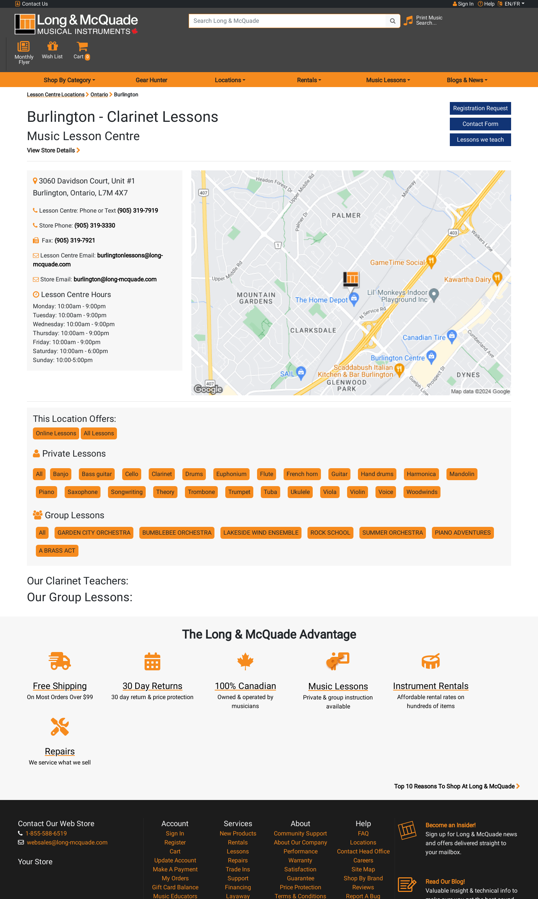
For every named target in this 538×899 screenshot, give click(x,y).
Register (175, 759)
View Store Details (53, 123)
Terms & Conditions (300, 813)
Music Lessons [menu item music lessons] (386, 53)
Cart (175, 768)
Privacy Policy (300, 822)
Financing (238, 804)
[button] (519, 27)
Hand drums (377, 447)
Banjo (60, 447)
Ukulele (300, 465)
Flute (266, 447)
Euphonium (231, 447)
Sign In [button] (462, 4)
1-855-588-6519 (42, 750)
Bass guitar (97, 447)
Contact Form (480, 97)
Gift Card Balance (175, 804)
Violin (357, 465)
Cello (131, 447)
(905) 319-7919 (137, 184)
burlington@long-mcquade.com (115, 252)
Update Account (175, 777)
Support (238, 795)
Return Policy (300, 831)
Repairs (238, 777)
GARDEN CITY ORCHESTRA (94, 506)
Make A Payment (175, 786)
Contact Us (31, 4)
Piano (46, 465)
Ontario (99, 68)
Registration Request (480, 81)
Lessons (238, 768)
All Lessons (99, 406)
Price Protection (300, 804)
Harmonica (421, 447)
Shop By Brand (363, 795)
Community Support (300, 750)
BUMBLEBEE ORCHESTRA (176, 506)
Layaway (238, 813)
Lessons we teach (480, 113)
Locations (363, 759)
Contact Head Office (363, 768)
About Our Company (300, 759)
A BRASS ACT (57, 524)
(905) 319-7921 (75, 213)
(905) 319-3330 (94, 199)
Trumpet (239, 465)
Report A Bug (363, 813)
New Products (238, 750)
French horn (302, 447)
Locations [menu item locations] (228, 53)
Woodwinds (421, 465)
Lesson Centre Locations (55, 68)
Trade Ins (238, 786)
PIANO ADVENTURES (463, 506)
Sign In (175, 750)
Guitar (339, 447)
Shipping (238, 822)
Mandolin (461, 447)
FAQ (363, 750)
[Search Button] (385, 26)
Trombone (201, 465)
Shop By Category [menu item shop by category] (67, 53)
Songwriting (127, 465)
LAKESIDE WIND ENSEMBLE (261, 506)
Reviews (363, 804)
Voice (385, 465)
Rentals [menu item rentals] (307, 53)
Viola (330, 465)
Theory (165, 465)
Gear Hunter (151, 53)
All (39, 447)
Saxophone (83, 465)
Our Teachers (300, 840)
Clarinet (162, 447)
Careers (363, 777)
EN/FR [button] (509, 4)
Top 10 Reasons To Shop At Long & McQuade (457, 703)
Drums (194, 447)
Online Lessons (56, 406)
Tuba (270, 465)
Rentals (238, 759)
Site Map (363, 786)
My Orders (175, 795)
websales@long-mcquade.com (63, 759)
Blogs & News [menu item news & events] (465, 53)
